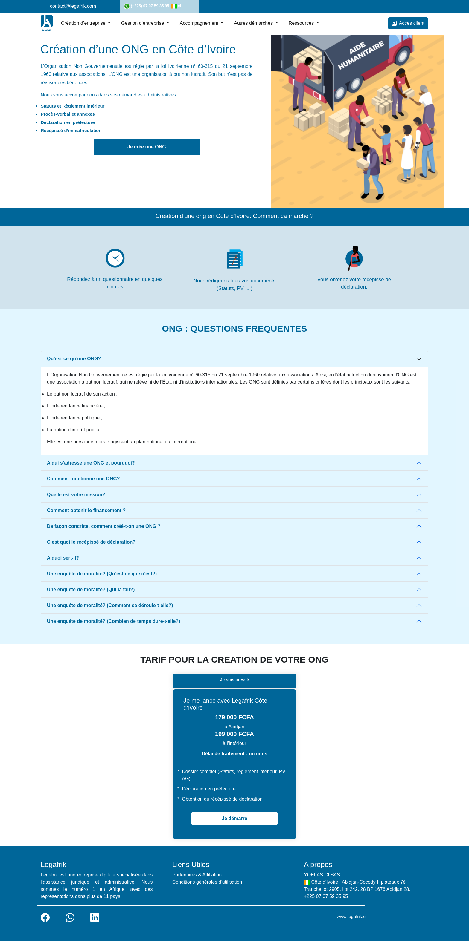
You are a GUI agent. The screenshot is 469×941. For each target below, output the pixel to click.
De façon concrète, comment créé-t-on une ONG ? (104, 526)
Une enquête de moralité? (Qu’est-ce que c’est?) (102, 573)
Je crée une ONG (146, 146)
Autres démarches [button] (254, 23)
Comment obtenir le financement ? (86, 510)
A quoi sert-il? (63, 557)
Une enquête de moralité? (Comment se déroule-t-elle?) (110, 605)
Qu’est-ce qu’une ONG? (74, 358)
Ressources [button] (302, 23)
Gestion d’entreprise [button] (143, 23)
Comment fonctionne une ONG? (83, 478)
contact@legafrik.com (73, 6)
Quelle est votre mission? (76, 494)
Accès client (408, 23)
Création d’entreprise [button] (84, 23)
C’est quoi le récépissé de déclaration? (91, 542)
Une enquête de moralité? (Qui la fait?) (91, 589)
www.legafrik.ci (351, 916)
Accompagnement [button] (200, 23)
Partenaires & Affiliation (197, 874)
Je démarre (234, 818)
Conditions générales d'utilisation (207, 882)
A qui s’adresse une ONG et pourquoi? (91, 462)
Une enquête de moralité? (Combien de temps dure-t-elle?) (113, 621)
